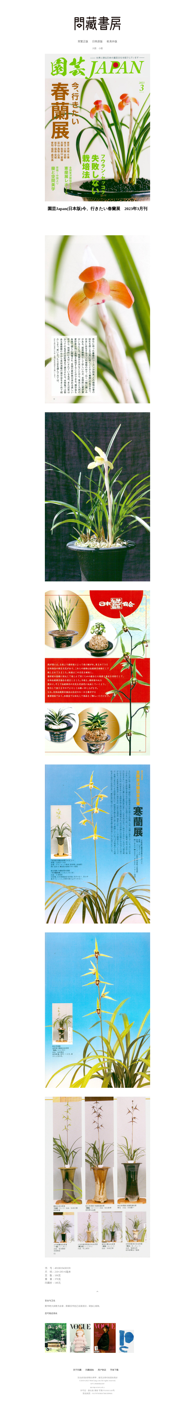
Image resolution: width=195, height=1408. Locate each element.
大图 (94, 48)
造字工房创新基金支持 (97, 1384)
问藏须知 (89, 1370)
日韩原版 (97, 41)
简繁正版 (83, 41)
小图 (101, 48)
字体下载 (114, 1370)
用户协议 (102, 1370)
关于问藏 (77, 1370)
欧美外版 (112, 41)
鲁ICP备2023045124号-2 (97, 1387)
